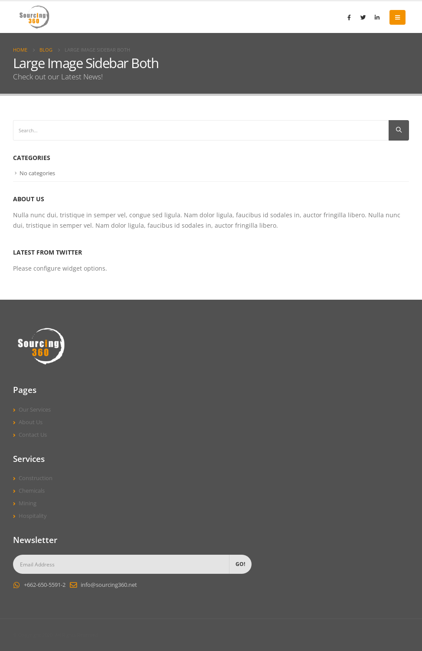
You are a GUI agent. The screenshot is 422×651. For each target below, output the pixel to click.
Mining (27, 503)
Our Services (35, 409)
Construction (35, 478)
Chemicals (32, 490)
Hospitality (33, 516)
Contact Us (33, 434)
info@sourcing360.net (109, 585)
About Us (31, 422)
